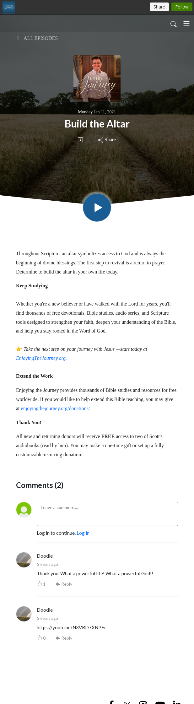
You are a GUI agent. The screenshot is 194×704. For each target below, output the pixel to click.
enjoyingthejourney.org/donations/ (55, 408)
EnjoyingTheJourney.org (41, 358)
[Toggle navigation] (186, 24)
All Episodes (37, 38)
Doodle (45, 556)
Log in (83, 533)
